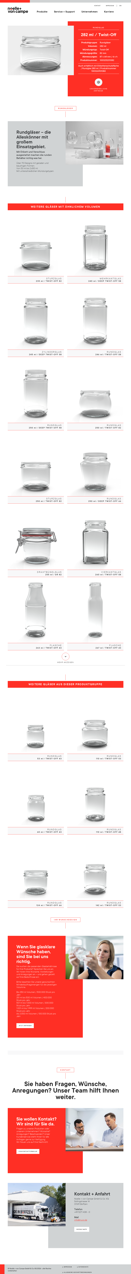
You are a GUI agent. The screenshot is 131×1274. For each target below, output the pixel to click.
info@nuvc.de (80, 1219)
